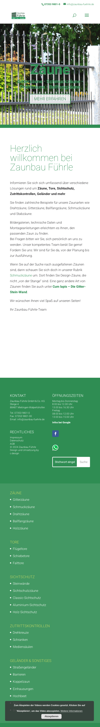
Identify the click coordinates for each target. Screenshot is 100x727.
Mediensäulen (23, 646)
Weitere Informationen (72, 711)
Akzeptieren (51, 716)
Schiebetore (21, 556)
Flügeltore (20, 548)
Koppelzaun (21, 681)
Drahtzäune (21, 514)
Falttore (18, 563)
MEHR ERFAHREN (50, 99)
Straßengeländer (24, 667)
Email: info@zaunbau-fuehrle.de (27, 419)
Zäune (50, 70)
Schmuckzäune (21, 275)
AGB (12, 444)
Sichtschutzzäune (25, 590)
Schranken (20, 639)
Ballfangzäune (23, 521)
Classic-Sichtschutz (27, 597)
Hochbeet (19, 696)
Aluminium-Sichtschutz (29, 605)
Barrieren (19, 674)
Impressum (16, 437)
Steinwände (21, 583)
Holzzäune (20, 528)
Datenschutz (17, 440)
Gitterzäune (21, 499)
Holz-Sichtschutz (25, 612)
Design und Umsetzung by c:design (24, 451)
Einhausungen (23, 689)
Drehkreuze (21, 632)
